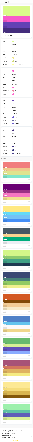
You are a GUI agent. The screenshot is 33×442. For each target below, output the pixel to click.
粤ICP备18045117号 (16, 440)
